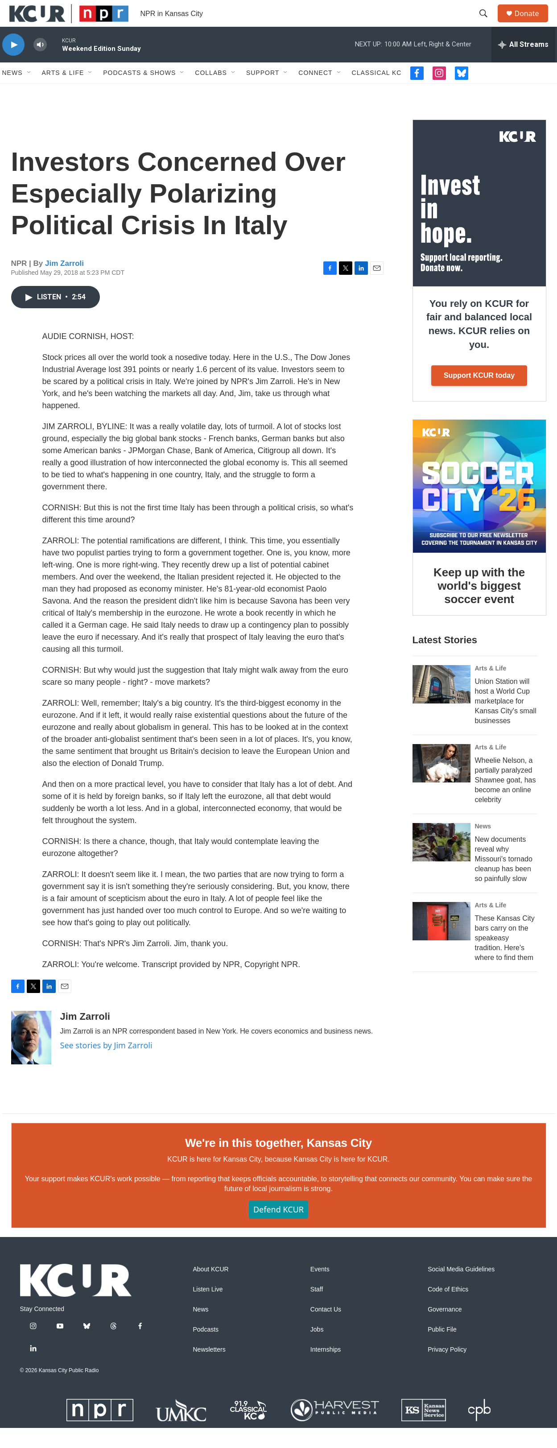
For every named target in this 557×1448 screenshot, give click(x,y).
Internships (325, 1369)
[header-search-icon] (487, 24)
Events (320, 1289)
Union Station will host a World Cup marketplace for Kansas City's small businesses (505, 721)
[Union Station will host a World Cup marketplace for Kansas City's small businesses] (441, 704)
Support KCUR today (479, 395)
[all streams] (523, 65)
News (12, 92)
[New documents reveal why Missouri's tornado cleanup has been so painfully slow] (441, 862)
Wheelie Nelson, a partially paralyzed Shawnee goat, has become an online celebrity (505, 800)
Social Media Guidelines (461, 1289)
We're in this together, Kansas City (278, 1163)
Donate (532, 23)
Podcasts (206, 1349)
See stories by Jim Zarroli (106, 1065)
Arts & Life (63, 92)
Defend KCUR (278, 1229)
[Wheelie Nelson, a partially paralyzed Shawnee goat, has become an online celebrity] (441, 783)
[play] (13, 65)
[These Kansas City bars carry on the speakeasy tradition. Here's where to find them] (441, 941)
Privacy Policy (447, 1369)
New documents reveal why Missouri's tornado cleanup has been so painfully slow (503, 879)
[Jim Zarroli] (31, 1057)
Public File (442, 1349)
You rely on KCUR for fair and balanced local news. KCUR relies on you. (479, 344)
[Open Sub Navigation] (29, 92)
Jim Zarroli (64, 283)
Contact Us (325, 1329)
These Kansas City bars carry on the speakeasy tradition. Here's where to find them (505, 958)
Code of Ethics (448, 1309)
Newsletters (209, 1369)
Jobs (317, 1349)
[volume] (40, 65)
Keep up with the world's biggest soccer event (479, 606)
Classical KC (377, 92)
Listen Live (208, 1309)
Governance (445, 1329)
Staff (316, 1309)
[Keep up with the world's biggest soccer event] (479, 506)
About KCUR (211, 1289)
